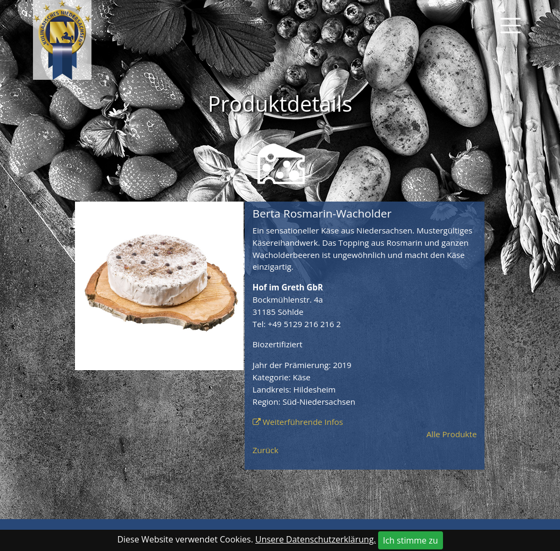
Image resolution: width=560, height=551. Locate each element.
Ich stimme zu (410, 540)
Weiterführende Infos (303, 421)
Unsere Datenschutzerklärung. (315, 539)
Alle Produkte (452, 434)
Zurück (266, 450)
